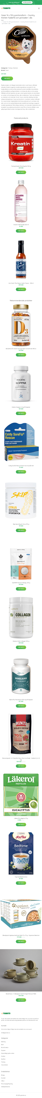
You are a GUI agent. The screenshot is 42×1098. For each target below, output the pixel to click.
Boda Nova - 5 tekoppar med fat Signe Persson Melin (21, 994)
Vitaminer (15, 68)
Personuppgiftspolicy (7, 1084)
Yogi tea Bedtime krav (21, 877)
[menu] (39, 8)
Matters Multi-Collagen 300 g (21, 641)
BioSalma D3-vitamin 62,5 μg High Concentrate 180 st (21, 348)
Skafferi (3, 1059)
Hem (2, 20)
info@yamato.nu (5, 1032)
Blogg (3, 1075)
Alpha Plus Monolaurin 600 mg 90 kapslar (21, 699)
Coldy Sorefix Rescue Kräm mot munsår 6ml (21, 465)
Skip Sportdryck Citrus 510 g (21, 524)
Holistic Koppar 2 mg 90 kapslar (21, 407)
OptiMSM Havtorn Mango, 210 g (21, 582)
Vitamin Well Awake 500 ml (21, 224)
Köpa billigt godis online (7, 1053)
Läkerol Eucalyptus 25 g (21, 818)
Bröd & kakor (4, 1047)
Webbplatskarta (5, 1086)
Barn (2, 1044)
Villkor (3, 1081)
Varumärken (4, 1065)
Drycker (3, 1050)
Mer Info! (7, 78)
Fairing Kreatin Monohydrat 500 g (21, 166)
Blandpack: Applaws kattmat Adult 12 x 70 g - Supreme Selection (21, 935)
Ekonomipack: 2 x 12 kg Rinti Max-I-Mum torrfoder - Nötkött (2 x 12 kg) (21, 759)
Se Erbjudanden (27, 2)
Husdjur (3, 1056)
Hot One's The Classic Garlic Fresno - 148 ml (21, 283)
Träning (10, 68)
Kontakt (3, 1078)
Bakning (3, 1041)
